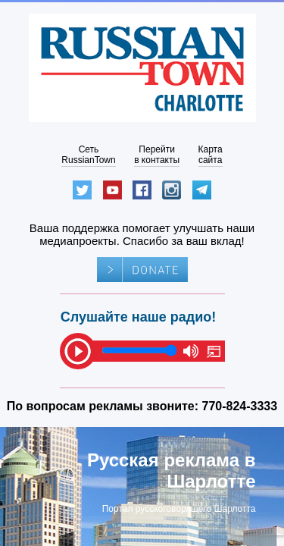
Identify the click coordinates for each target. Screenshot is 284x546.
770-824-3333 (240, 406)
